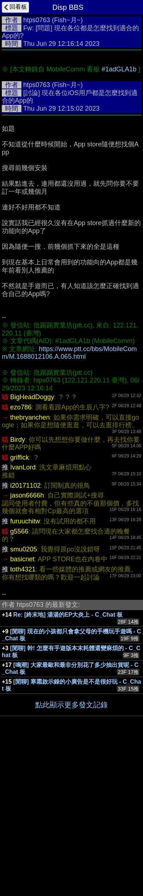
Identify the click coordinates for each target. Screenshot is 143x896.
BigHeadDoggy (32, 547)
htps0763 (36, 20)
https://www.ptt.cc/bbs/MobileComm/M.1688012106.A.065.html (69, 503)
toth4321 (23, 720)
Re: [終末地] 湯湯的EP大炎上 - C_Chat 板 (68, 765)
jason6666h (27, 646)
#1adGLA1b (119, 220)
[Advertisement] (71, 129)
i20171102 (25, 636)
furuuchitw (25, 672)
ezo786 (21, 558)
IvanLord (23, 618)
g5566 (19, 682)
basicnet (22, 710)
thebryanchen (30, 568)
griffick (19, 608)
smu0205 (23, 700)
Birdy (17, 590)
